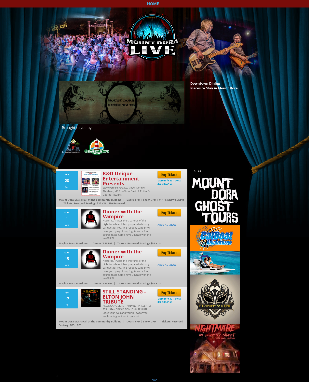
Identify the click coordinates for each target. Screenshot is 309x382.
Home (153, 3)
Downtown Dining (205, 83)
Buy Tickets (169, 175)
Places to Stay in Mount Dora (214, 88)
